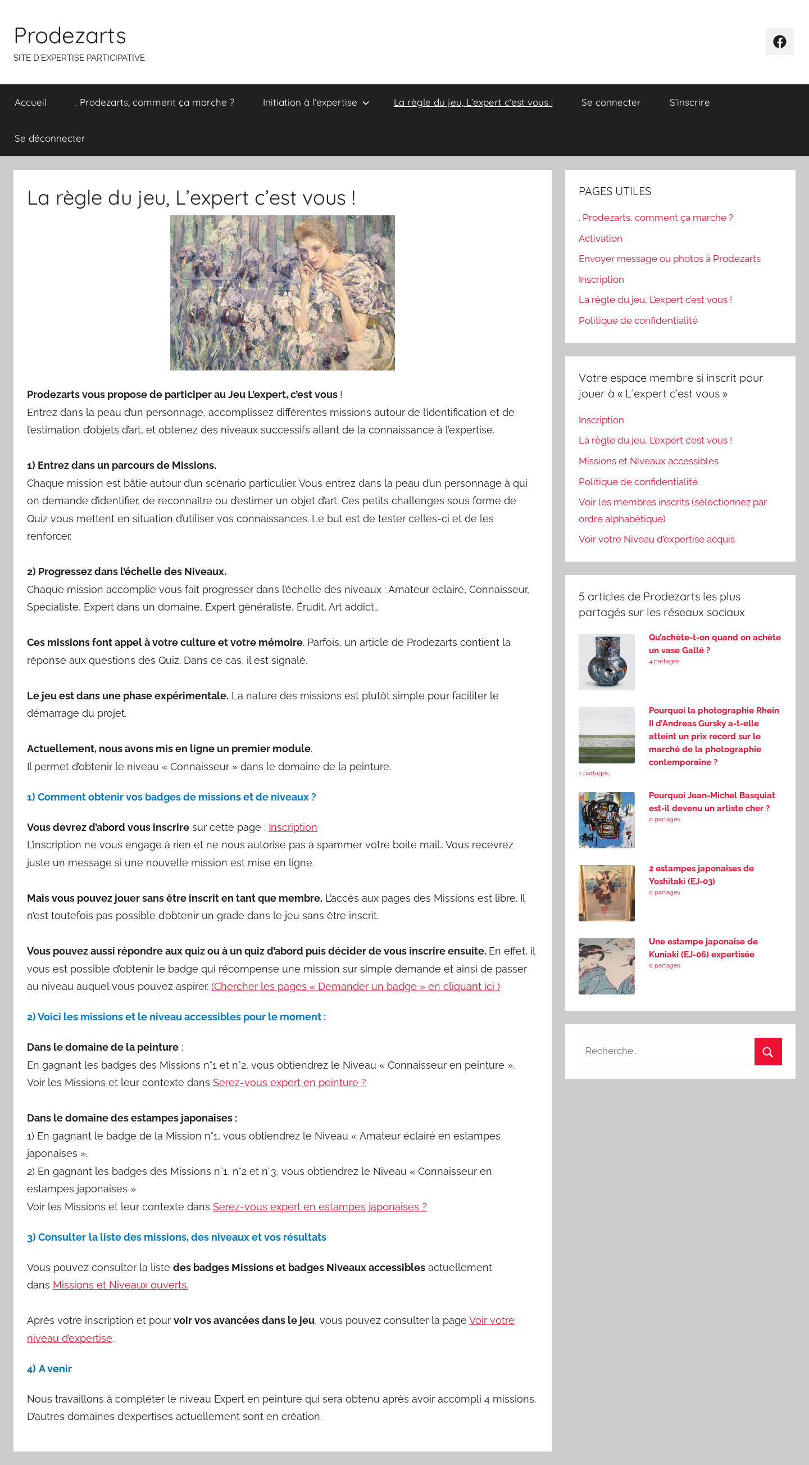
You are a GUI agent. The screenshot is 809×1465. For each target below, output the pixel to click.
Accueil (31, 102)
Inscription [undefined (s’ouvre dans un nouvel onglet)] (293, 827)
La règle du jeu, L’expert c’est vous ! (473, 102)
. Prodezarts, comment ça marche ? (154, 102)
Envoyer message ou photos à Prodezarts (670, 258)
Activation (600, 238)
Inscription (601, 279)
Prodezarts (69, 35)
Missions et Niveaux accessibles (649, 461)
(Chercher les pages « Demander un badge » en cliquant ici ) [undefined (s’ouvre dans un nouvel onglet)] (355, 986)
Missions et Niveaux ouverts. (120, 1285)
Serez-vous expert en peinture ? (289, 1082)
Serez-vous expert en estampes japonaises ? (320, 1207)
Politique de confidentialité (638, 320)
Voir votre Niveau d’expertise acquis (657, 539)
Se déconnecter (50, 138)
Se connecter (611, 102)
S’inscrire (690, 102)
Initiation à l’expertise (316, 102)
